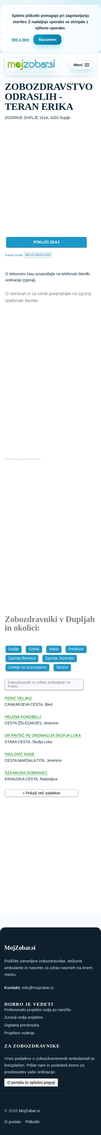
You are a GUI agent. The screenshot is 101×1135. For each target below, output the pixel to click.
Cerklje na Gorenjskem (27, 667)
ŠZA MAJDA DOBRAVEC (26, 773)
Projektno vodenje (19, 1033)
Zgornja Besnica (22, 658)
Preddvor (76, 649)
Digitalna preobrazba (21, 1025)
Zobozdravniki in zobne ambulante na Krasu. (39, 684)
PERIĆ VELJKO (18, 698)
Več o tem (20, 39)
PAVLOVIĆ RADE (20, 754)
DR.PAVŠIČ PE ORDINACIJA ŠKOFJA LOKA (43, 735)
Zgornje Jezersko (59, 658)
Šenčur (62, 667)
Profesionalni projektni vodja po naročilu (37, 1010)
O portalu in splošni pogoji (31, 1082)
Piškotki (32, 1121)
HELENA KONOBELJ (23, 717)
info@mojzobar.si (38, 987)
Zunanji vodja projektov (23, 1017)
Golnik (34, 649)
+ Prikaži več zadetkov (41, 793)
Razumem (47, 39)
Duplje (13, 649)
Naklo (54, 649)
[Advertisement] (50, 174)
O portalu (12, 1121)
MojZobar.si (29, 1110)
